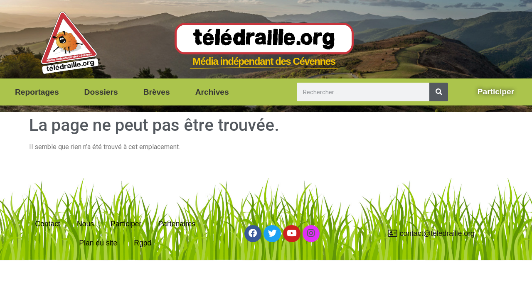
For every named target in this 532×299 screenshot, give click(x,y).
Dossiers (101, 92)
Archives (212, 92)
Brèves (156, 92)
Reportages (37, 92)
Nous (85, 224)
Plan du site (98, 243)
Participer (126, 224)
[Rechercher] (438, 92)
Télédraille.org (264, 39)
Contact (47, 224)
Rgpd (142, 243)
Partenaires (176, 224)
